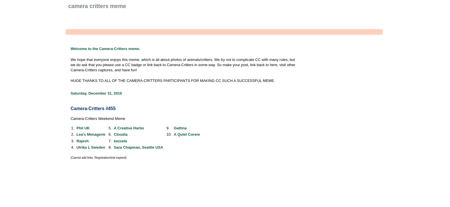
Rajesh (82, 141)
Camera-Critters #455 (93, 108)
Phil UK (83, 128)
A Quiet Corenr (187, 134)
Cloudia (121, 134)
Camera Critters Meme (97, 6)
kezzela (120, 141)
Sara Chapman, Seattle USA (138, 147)
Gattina (180, 128)
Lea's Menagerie (90, 134)
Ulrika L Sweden (90, 147)
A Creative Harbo (129, 128)
